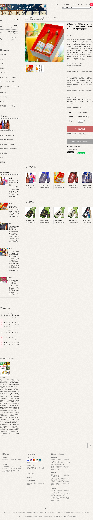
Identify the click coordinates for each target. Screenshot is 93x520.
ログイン (68, 4)
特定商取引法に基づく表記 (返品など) (77, 134)
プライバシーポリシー (32, 512)
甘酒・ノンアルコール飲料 (37, 18)
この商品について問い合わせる (80, 141)
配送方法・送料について (58, 512)
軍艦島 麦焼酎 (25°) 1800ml (76, 185)
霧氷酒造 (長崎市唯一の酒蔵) (37, 19)
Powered (65, 516)
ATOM (87, 512)
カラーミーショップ (20, 516)
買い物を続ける (73, 149)
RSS (83, 512)
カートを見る (88, 4)
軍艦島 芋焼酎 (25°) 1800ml (48, 185)
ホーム (6, 512)
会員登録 (76, 4)
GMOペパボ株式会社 (39, 516)
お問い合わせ (21, 512)
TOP (26, 18)
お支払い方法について (45, 512)
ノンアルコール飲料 (51, 18)
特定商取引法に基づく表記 (73, 512)
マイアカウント (57, 4)
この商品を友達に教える (75, 146)
